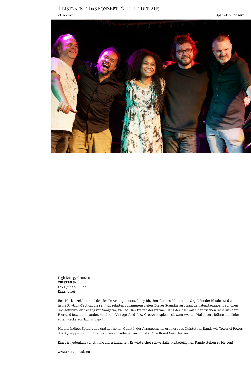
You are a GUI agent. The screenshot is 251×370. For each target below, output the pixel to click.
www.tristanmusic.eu (74, 352)
